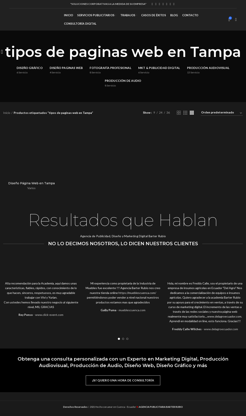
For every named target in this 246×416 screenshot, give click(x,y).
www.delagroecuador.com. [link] (224, 316)
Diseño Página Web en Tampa (31, 183)
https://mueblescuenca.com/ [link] (137, 293)
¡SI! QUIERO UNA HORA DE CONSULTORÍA (123, 380)
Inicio (6, 112)
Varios (31, 188)
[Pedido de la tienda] (222, 113)
